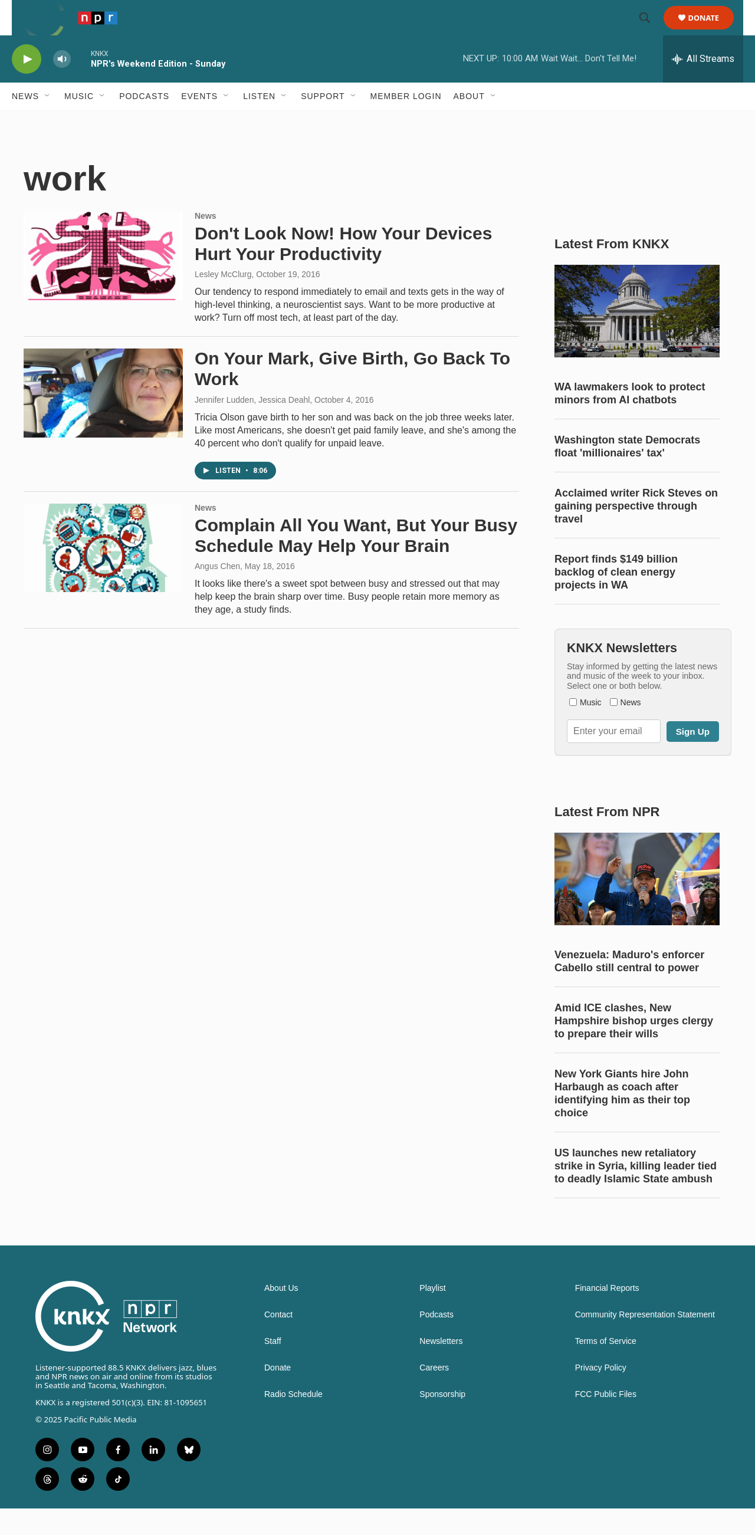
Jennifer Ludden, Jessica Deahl (252, 426)
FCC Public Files (605, 1420)
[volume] (62, 86)
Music (79, 122)
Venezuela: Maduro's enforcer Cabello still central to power (629, 987)
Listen (259, 122)
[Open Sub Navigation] (47, 122)
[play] (26, 86)
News (25, 122)
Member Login (406, 122)
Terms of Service (605, 1367)
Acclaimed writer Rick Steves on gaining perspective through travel (636, 532)
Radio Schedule (293, 1420)
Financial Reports (607, 1314)
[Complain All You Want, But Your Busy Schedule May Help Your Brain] (103, 574)
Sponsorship (442, 1420)
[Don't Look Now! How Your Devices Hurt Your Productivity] (103, 282)
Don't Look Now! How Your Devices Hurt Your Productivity (343, 270)
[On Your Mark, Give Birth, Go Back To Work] (103, 419)
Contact (278, 1341)
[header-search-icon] (650, 31)
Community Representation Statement (645, 1341)
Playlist (432, 1314)
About (469, 122)
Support (322, 122)
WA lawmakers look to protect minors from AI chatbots (629, 419)
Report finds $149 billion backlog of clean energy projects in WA (616, 598)
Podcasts (144, 122)
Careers (434, 1394)
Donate (711, 31)
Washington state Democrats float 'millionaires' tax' (627, 473)
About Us (281, 1314)
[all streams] (703, 85)
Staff (272, 1367)
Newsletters (440, 1367)
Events (199, 122)
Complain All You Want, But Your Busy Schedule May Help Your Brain (356, 562)
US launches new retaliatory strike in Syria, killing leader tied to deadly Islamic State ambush (635, 1192)
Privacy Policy (600, 1394)
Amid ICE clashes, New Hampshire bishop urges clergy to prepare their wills (633, 1047)
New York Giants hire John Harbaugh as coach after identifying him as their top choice (622, 1119)
